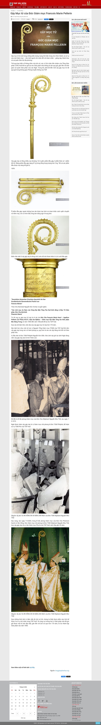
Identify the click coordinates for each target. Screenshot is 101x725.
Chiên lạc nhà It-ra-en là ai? (78, 55)
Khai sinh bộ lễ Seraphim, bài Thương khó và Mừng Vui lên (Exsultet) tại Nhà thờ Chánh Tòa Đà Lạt (80, 123)
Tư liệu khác (20, 10)
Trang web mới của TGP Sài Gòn (47, 689)
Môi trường (61, 7)
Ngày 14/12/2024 (16, 19)
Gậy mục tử (40, 19)
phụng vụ (18, 7)
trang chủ (12, 7)
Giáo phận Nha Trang (76, 711)
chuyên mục (30, 7)
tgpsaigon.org (41, 694)
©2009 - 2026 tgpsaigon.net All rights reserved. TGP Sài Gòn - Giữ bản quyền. (50, 723)
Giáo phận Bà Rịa (76, 688)
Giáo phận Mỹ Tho (76, 695)
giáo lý (24, 7)
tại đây (32, 667)
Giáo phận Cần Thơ (76, 690)
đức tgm (75, 7)
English (84, 5)
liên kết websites (76, 683)
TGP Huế (74, 706)
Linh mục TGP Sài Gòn (44, 683)
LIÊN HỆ (40, 711)
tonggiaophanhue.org (62, 670)
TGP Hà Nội (74, 718)
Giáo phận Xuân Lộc (76, 702)
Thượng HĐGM (68, 7)
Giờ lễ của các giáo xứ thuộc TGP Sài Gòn (50, 686)
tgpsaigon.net (41, 691)
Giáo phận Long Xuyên (77, 694)
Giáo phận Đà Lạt (76, 692)
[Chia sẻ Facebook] (46, 19)
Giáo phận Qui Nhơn (76, 715)
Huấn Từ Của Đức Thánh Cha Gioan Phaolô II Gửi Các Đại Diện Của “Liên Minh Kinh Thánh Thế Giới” (80, 43)
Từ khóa (35, 19)
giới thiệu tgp (43, 7)
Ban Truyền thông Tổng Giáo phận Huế (20, 16)
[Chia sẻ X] (51, 19)
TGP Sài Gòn (75, 687)
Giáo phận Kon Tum (76, 713)
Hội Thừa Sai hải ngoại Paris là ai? (79, 131)
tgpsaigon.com (41, 693)
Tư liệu (12, 10)
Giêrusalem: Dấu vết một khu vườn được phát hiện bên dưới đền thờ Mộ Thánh (80, 60)
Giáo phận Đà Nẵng (76, 709)
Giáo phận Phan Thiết (76, 697)
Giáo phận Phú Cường (77, 699)
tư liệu (37, 7)
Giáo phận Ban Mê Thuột (77, 708)
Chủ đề (24, 19)
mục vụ (55, 7)
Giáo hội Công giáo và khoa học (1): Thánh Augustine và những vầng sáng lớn (80, 77)
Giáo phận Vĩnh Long (76, 701)
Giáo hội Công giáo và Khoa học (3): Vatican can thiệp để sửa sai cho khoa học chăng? (80, 66)
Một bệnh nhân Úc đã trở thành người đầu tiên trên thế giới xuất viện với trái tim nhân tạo (80, 72)
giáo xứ (50, 7)
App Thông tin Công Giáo (44, 703)
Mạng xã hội (41, 697)
